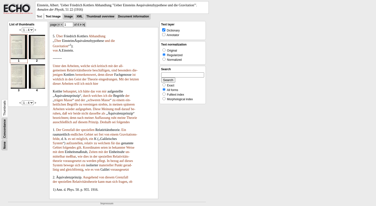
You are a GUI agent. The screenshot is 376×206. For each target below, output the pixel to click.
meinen (117, 104)
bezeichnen (60, 118)
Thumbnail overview (100, 16)
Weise (130, 147)
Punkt (119, 165)
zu (113, 100)
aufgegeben (83, 109)
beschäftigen (101, 70)
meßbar (71, 156)
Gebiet (88, 134)
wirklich (58, 79)
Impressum (106, 203)
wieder (70, 109)
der (116, 66)
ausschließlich (62, 122)
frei (101, 134)
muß (118, 109)
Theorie (92, 79)
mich (88, 83)
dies (86, 156)
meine (121, 118)
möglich (82, 139)
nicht (84, 113)
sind (114, 70)
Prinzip (93, 122)
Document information (133, 16)
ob (130, 181)
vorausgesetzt (72, 161)
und (107, 41)
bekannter (118, 147)
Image (68, 16)
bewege (69, 165)
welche (85, 66)
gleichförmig (74, 169)
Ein (123, 130)
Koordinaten (91, 147)
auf (75, 122)
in (66, 79)
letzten (134, 79)
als (103, 113)
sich (93, 66)
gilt (79, 147)
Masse (68, 100)
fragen (123, 181)
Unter (57, 66)
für (113, 143)
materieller (106, 165)
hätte (86, 91)
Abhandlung (97, 36)
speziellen (88, 130)
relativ (88, 143)
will (77, 83)
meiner (89, 118)
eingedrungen (108, 79)
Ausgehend (90, 177)
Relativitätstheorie (79, 70)
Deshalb (105, 122)
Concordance (4, 128)
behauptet (69, 91)
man (108, 181)
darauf (125, 109)
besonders (124, 70)
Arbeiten (73, 66)
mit (110, 66)
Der (58, 130)
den (63, 66)
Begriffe (72, 104)
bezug (115, 161)
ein (91, 139)
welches (96, 96)
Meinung (108, 109)
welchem (104, 143)
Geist (77, 79)
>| (83, 24)
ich (82, 83)
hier (95, 83)
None (4, 145)
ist (134, 74)
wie (80, 156)
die (113, 41)
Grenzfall (68, 130)
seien (104, 147)
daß (64, 113)
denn (101, 74)
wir (70, 113)
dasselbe (95, 113)
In (108, 161)
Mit (121, 79)
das (92, 91)
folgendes (123, 122)
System (58, 143)
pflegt (101, 161)
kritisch (102, 66)
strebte (102, 104)
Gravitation (60, 46)
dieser (109, 74)
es (69, 139)
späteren (129, 104)
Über (59, 36)
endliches (77, 134)
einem (120, 100)
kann (101, 181)
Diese (97, 109)
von (55, 50)
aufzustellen (74, 143)
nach (80, 118)
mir (104, 91)
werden (91, 161)
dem (61, 152)
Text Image (53, 16)
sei (114, 122)
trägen (59, 100)
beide (76, 113)
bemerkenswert (85, 74)
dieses (129, 161)
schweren (94, 100)
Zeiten (93, 152)
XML (80, 16)
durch (87, 96)
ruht (114, 118)
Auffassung (102, 118)
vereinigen (90, 104)
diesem (83, 122)
